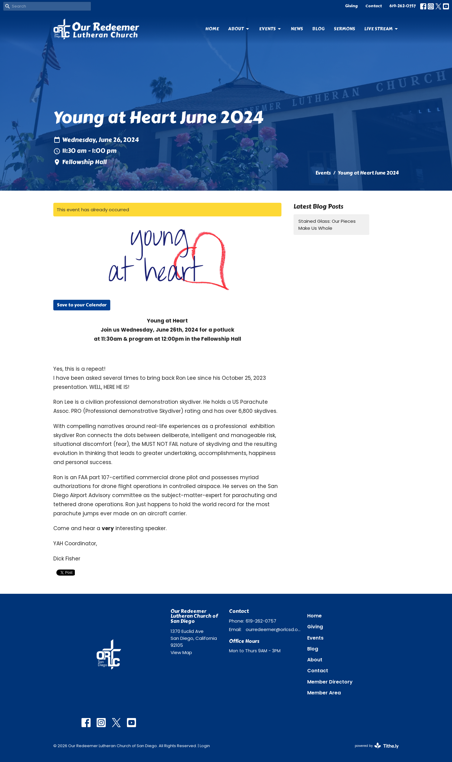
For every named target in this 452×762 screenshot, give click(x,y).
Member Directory (330, 681)
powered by (377, 746)
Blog (318, 28)
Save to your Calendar (82, 305)
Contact (373, 6)
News (297, 28)
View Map (181, 652)
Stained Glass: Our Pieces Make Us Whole (327, 224)
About (239, 28)
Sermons (344, 28)
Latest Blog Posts (318, 206)
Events (270, 28)
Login (205, 746)
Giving (351, 6)
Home (212, 28)
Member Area (324, 692)
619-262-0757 (402, 6)
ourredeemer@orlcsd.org (273, 629)
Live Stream (381, 28)
